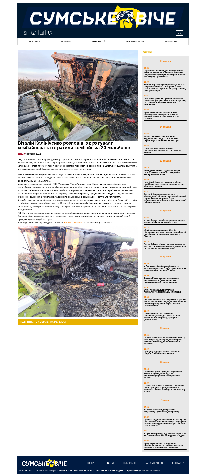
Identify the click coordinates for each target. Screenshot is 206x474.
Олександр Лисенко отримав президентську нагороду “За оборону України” (162, 150)
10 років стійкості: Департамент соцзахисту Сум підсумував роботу (161, 411)
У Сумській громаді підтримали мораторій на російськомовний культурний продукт (165, 434)
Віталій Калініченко (73, 222)
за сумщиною (135, 41)
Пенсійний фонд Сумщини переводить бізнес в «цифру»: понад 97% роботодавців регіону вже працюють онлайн (163, 375)
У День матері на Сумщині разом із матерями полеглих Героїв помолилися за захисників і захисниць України (165, 268)
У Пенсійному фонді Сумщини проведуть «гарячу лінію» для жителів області (164, 221)
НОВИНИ (147, 52)
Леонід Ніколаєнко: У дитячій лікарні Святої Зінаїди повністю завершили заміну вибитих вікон (162, 172)
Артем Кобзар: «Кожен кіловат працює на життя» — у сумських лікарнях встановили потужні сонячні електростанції (165, 246)
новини (66, 41)
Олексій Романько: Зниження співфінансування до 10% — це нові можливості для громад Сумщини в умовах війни (162, 316)
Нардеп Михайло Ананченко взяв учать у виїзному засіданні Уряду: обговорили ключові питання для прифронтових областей (164, 341)
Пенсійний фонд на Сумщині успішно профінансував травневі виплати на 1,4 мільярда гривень (163, 184)
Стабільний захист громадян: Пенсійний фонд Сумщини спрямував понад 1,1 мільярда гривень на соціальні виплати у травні (164, 388)
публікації (98, 41)
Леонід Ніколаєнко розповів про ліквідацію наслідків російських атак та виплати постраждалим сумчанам (163, 445)
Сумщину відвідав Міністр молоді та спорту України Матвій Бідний (162, 352)
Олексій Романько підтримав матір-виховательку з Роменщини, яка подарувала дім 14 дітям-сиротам (161, 280)
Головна (34, 41)
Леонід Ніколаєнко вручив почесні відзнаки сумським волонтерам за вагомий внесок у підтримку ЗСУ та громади (161, 115)
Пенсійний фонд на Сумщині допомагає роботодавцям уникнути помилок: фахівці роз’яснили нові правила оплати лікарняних (165, 101)
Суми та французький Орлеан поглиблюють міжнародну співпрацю (162, 291)
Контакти (171, 41)
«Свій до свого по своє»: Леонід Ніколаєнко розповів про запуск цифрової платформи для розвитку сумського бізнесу (165, 233)
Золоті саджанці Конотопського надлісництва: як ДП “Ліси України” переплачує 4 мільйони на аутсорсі (161, 138)
